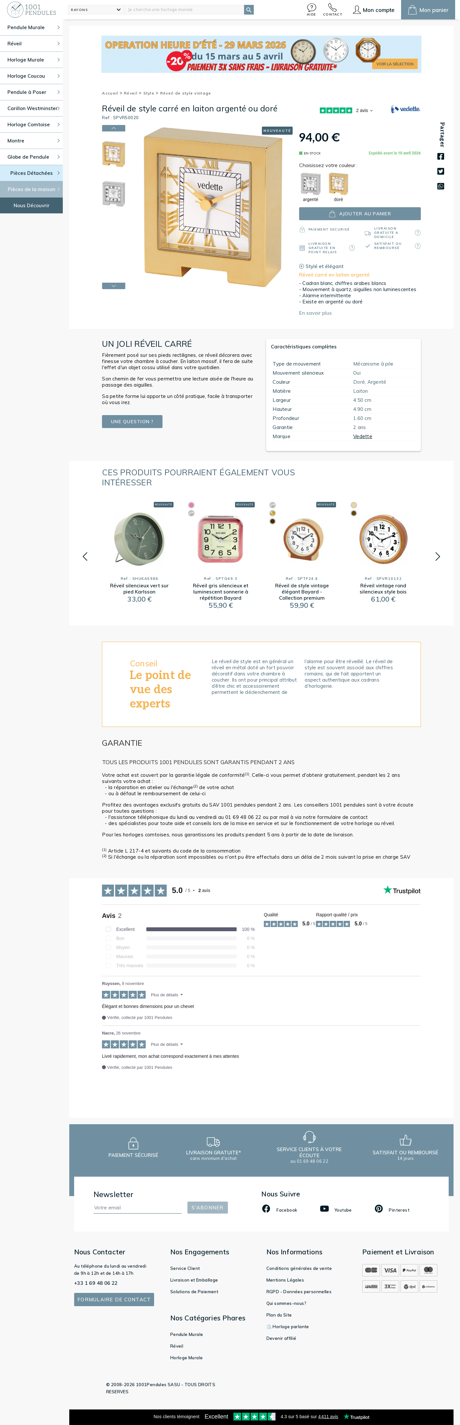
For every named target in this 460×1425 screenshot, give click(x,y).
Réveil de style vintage (185, 93)
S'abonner (207, 1207)
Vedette (362, 436)
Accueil (112, 93)
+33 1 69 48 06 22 (96, 1283)
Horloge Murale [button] (33, 60)
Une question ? (132, 421)
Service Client (185, 1268)
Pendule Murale (186, 1334)
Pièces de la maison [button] (34, 189)
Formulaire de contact (114, 1299)
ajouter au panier (359, 213)
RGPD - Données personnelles (299, 1291)
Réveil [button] (33, 43)
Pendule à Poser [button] (33, 92)
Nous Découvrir (32, 205)
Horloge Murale (186, 1357)
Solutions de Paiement (194, 1291)
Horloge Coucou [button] (33, 76)
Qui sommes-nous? (286, 1303)
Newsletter (114, 1194)
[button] (312, 9)
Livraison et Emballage (194, 1280)
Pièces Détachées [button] (35, 173)
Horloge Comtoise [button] (33, 124)
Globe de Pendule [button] (33, 157)
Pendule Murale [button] (33, 27)
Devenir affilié (281, 1338)
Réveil (133, 93)
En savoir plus (315, 313)
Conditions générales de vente (299, 1268)
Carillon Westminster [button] (33, 108)
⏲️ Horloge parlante (287, 1326)
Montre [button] (33, 141)
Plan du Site (279, 1315)
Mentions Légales (285, 1280)
